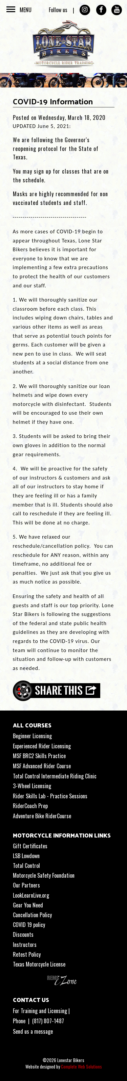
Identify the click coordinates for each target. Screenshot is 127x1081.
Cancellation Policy (32, 915)
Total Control (26, 865)
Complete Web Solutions (81, 1066)
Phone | (22, 1021)
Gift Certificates (30, 846)
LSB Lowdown (26, 855)
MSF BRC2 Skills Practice (39, 756)
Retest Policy (27, 954)
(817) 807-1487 (48, 1021)
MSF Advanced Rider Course (42, 766)
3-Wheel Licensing (32, 786)
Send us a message (33, 1031)
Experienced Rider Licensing (42, 746)
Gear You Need (28, 905)
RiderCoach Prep (30, 806)
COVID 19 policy (29, 924)
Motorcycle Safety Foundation (44, 875)
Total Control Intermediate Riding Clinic (55, 776)
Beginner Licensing (32, 736)
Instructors (25, 944)
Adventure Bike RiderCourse (42, 816)
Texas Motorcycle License (39, 964)
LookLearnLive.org (31, 895)
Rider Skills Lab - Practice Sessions (50, 796)
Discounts (23, 934)
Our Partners (26, 885)
